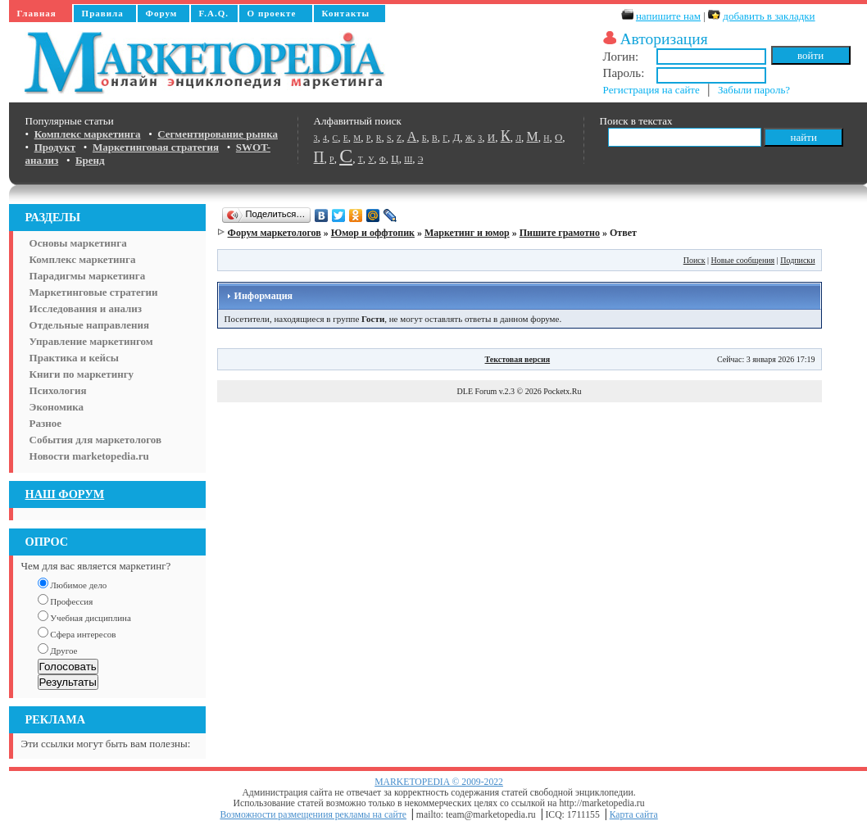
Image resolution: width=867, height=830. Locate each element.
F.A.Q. (214, 13)
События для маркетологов (95, 439)
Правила (103, 13)
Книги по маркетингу (82, 374)
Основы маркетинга (78, 243)
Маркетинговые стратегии (94, 292)
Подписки (797, 260)
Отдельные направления (89, 325)
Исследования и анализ (86, 308)
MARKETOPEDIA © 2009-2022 (438, 782)
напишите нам (668, 16)
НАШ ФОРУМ (65, 494)
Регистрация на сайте (651, 90)
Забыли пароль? (754, 90)
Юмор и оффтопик (373, 232)
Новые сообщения (743, 260)
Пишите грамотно (560, 232)
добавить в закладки (769, 16)
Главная (37, 13)
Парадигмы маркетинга (88, 276)
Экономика (57, 407)
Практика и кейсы (74, 358)
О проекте (272, 13)
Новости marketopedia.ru (89, 456)
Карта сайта (634, 815)
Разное (45, 423)
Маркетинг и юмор (467, 232)
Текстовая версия (518, 359)
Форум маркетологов (274, 232)
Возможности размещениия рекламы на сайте (313, 815)
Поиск (694, 260)
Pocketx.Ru (562, 391)
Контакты (346, 13)
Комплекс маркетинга (83, 259)
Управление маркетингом (91, 341)
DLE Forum (477, 391)
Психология (58, 390)
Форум (162, 13)
